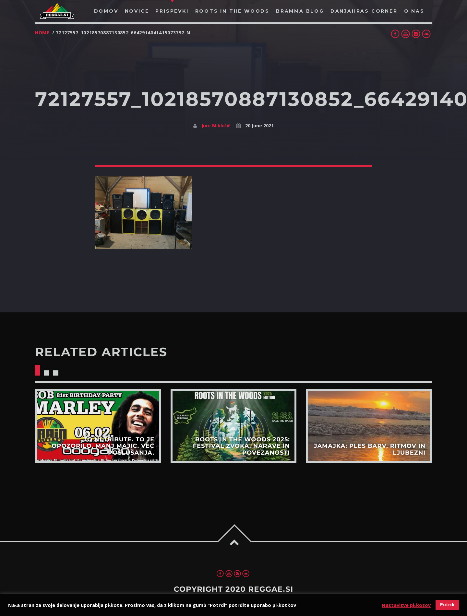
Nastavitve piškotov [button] (406, 605)
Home (42, 32)
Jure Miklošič (215, 125)
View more (98, 425)
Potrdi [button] (447, 604)
